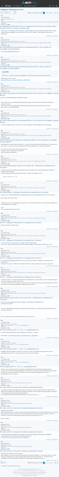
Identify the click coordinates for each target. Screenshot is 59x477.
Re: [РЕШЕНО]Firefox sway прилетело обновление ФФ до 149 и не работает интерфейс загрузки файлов (25, 48)
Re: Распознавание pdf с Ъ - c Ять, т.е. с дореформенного (19, 330)
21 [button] (55, 13)
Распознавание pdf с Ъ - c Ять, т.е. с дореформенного (16, 325)
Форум (17, 6)
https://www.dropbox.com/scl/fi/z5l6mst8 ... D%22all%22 (23, 335)
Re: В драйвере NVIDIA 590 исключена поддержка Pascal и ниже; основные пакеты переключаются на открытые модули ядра (28, 27)
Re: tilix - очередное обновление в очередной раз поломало (20, 222)
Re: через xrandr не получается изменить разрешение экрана (21, 387)
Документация (38, 6)
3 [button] (47, 13)
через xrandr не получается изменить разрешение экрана (17, 382)
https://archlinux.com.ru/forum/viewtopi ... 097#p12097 (15, 80)
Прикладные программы (10, 159)
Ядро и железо (8, 381)
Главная (7, 6)
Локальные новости (9, 19)
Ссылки (3, 6)
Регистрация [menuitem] (57, 6)
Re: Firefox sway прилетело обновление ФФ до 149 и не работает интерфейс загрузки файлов (29, 94)
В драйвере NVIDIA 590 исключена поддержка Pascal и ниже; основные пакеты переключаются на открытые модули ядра (29, 21)
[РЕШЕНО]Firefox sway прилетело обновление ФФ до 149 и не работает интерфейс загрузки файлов (27, 42)
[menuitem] (50, 5)
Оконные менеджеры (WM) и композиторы (15, 41)
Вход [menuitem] (54, 6)
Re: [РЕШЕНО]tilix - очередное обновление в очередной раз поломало (24, 192)
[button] (41, 13)
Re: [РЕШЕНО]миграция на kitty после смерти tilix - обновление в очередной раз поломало (27, 166)
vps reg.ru (42, 470)
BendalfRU (6, 72)
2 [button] (45, 13)
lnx (2, 15)
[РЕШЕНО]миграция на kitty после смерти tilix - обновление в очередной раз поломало (24, 161)
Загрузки (25, 6)
